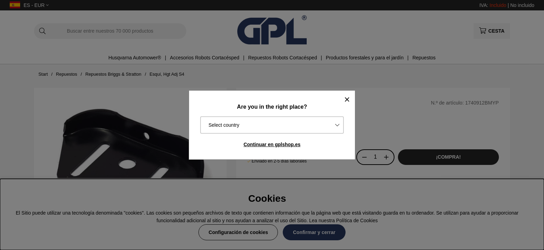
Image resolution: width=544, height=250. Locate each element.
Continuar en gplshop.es (272, 144)
